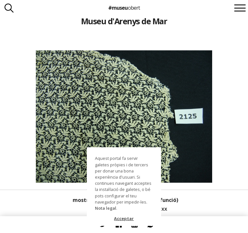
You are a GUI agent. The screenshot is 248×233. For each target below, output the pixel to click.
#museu (124, 7)
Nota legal (105, 208)
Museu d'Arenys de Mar (124, 21)
